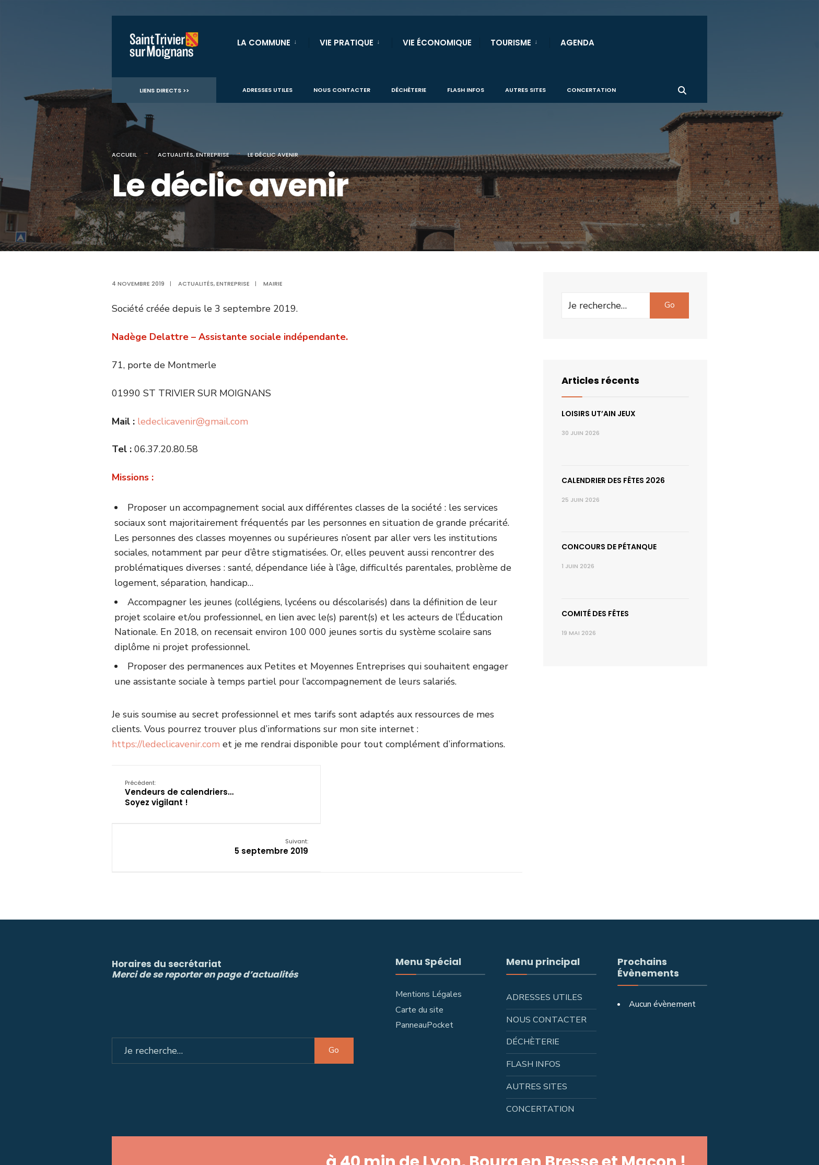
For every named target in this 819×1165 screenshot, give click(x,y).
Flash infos (465, 89)
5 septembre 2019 (472, 787)
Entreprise (212, 154)
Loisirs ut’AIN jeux (598, 413)
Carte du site (419, 960)
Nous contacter (341, 89)
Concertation (591, 89)
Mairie (273, 283)
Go (669, 305)
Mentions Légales (428, 944)
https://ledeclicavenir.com (166, 744)
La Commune (263, 42)
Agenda (577, 42)
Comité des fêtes (595, 613)
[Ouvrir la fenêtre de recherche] (682, 89)
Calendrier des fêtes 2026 (613, 480)
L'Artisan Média (514, 1144)
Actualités (175, 154)
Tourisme (510, 42)
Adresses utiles (267, 89)
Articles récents (600, 380)
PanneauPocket (424, 976)
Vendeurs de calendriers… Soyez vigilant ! (179, 792)
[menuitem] (273, 40)
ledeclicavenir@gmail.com (192, 421)
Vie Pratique (346, 42)
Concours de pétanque (609, 547)
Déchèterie (408, 89)
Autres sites (525, 89)
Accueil (124, 154)
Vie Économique (437, 42)
